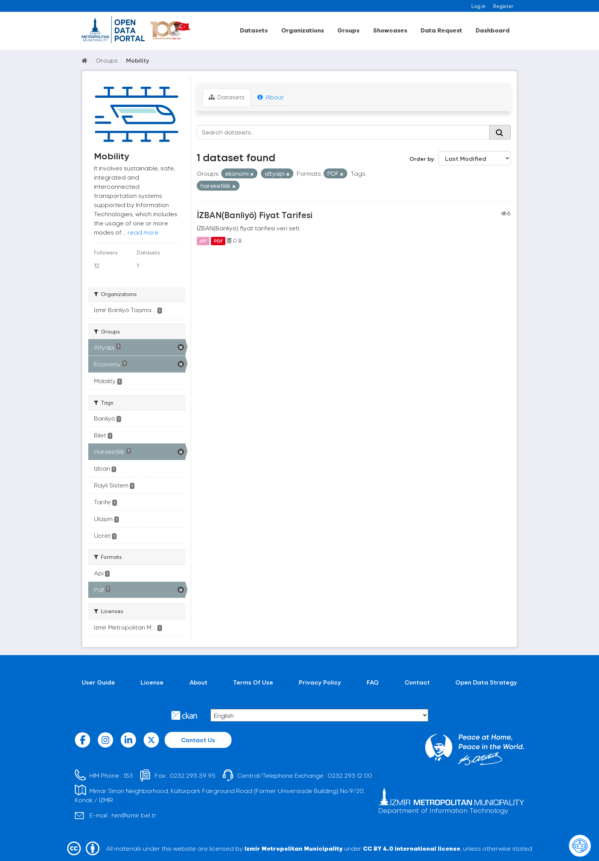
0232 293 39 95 (192, 775)
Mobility (137, 60)
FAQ (373, 682)
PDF (218, 241)
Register (503, 6)
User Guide (98, 682)
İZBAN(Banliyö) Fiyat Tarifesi (254, 214)
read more (143, 232)
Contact (417, 682)
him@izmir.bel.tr (134, 815)
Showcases (390, 30)
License (152, 682)
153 (128, 775)
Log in (478, 6)
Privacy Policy (320, 682)
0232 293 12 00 (350, 775)
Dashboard (493, 30)
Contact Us (198, 740)
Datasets (254, 30)
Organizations (302, 30)
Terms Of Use (253, 682)
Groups (348, 30)
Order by (422, 158)
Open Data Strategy (486, 682)
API (203, 241)
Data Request (441, 30)
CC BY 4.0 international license (411, 848)
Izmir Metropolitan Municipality (293, 848)
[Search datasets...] (343, 132)
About (270, 97)
